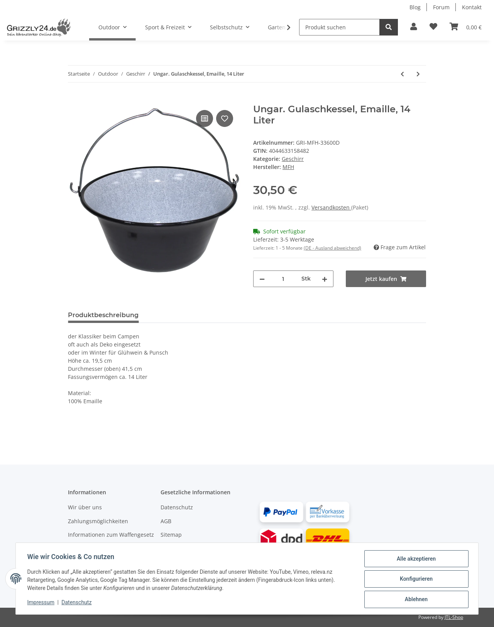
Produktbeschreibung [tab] (103, 315)
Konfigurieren (415, 579)
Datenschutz (177, 507)
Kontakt (472, 7)
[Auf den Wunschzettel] (224, 118)
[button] (413, 27)
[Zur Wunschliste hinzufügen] (433, 27)
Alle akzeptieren (415, 559)
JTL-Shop (454, 617)
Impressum (41, 603)
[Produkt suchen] (339, 27)
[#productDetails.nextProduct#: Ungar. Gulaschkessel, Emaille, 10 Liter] (418, 74)
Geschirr (293, 158)
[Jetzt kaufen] (74, 99)
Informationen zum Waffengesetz (111, 534)
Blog (415, 7)
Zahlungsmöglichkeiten (98, 521)
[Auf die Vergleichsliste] (204, 118)
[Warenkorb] (465, 27)
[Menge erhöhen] (324, 279)
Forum (441, 7)
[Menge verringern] (262, 279)
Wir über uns (85, 507)
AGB (166, 521)
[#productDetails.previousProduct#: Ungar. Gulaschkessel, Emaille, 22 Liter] (402, 74)
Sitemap (171, 534)
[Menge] (283, 279)
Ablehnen (415, 600)
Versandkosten (331, 207)
